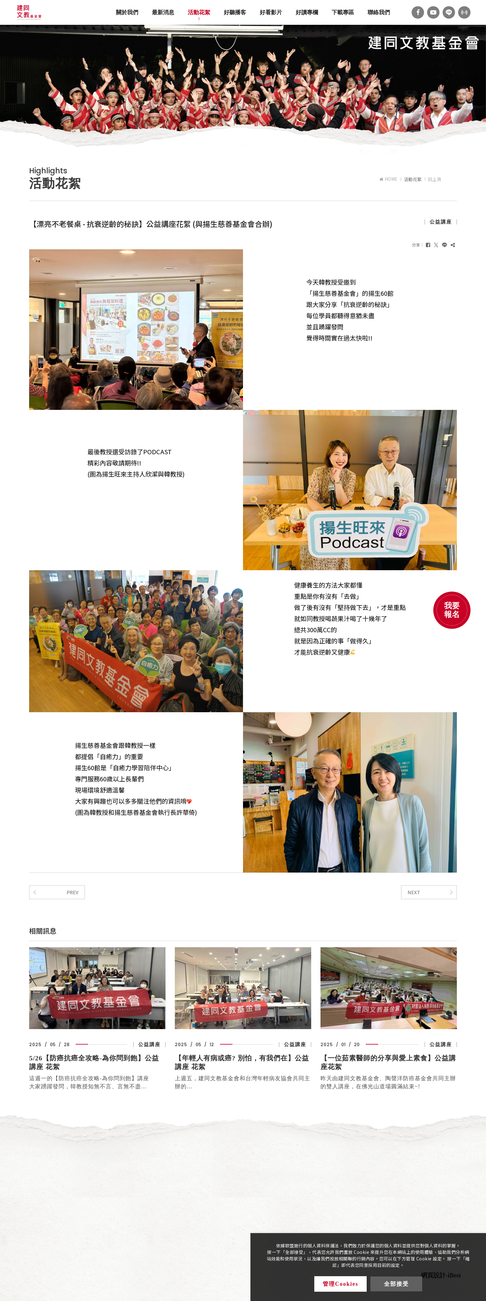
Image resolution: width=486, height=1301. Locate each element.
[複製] (453, 245)
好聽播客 (235, 12)
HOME (388, 179)
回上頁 (435, 179)
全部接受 (396, 1284)
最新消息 (163, 12)
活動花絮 (199, 12)
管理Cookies (340, 1284)
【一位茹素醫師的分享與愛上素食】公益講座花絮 (388, 1062)
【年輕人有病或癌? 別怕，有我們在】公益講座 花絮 (242, 1062)
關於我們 (127, 12)
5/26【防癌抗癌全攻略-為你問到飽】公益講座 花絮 (94, 1062)
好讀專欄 (307, 12)
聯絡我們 (379, 12)
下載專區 (343, 12)
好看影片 (271, 12)
